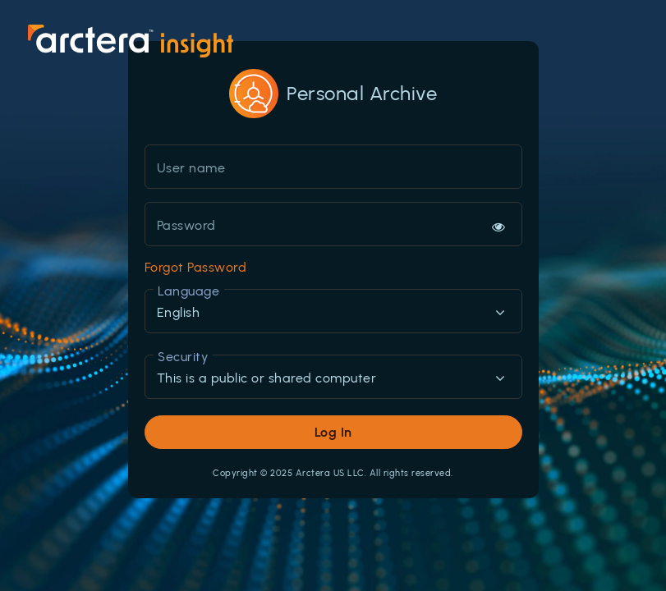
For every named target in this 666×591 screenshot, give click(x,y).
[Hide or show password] (499, 226)
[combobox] (333, 312)
